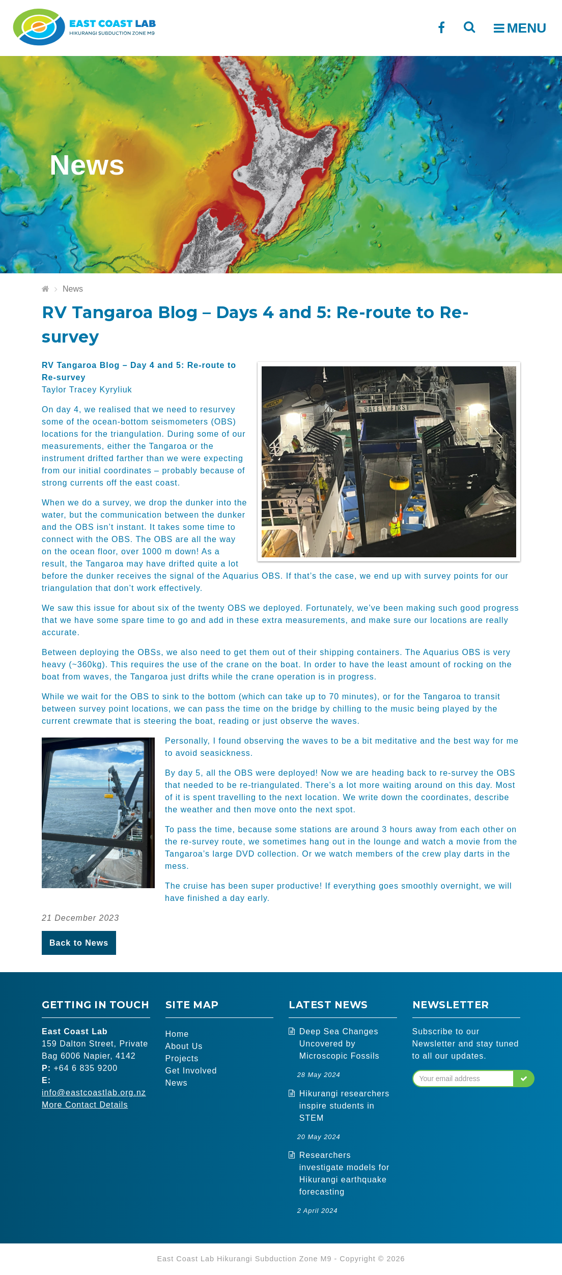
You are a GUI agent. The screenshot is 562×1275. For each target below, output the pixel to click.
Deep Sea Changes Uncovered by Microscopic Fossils (339, 1043)
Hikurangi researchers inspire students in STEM (344, 1105)
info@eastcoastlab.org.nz (94, 1092)
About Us (184, 1046)
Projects (182, 1058)
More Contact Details (85, 1104)
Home (177, 1034)
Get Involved (191, 1070)
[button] (524, 1078)
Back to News (78, 943)
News (73, 289)
